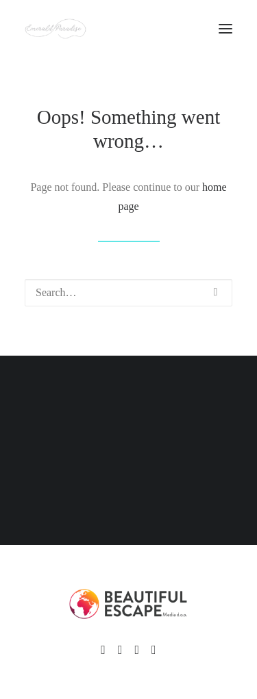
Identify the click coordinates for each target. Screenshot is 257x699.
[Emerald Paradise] (55, 28)
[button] (216, 292)
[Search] (128, 292)
